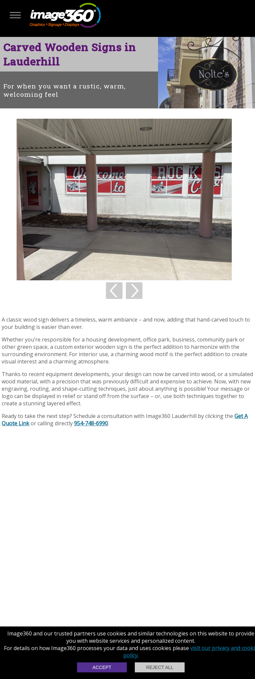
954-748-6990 (91, 423)
